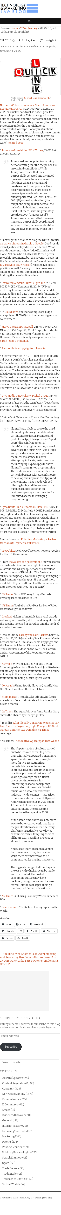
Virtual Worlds (11, 1184)
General (7, 1120)
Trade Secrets (10, 1168)
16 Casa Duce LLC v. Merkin (15, 264)
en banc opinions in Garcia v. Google (22, 243)
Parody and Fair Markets (33, 634)
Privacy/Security (12, 1147)
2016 (23, 28)
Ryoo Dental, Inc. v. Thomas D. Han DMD (25, 507)
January (32, 28)
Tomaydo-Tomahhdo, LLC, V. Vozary (22, 150)
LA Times (7, 711)
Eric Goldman (31, 46)
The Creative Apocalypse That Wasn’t (36, 740)
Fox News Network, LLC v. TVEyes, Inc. (23, 283)
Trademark (9, 1173)
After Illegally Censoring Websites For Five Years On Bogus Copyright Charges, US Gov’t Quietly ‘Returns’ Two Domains (29, 726)
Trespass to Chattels (14, 1178)
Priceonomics (10, 907)
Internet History (12, 1125)
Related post (15, 142)
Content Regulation (14, 1083)
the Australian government (25, 561)
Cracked (7, 616)
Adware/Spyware (12, 1077)
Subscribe (10, 1046)
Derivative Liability (10, 51)
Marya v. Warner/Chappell (17, 326)
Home (14, 28)
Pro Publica (8, 550)
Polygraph (8, 685)
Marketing (8, 1136)
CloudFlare (11, 311)
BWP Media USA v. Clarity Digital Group (25, 395)
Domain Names (11, 1099)
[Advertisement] (24, 991)
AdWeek (7, 663)
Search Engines (11, 1157)
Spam (5, 1163)
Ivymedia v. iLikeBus (27, 543)
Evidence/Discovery (14, 1115)
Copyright (50, 46)
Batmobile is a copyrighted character (24, 348)
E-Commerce (10, 1104)
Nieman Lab (9, 696)
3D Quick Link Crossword (36, 98)
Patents (7, 1141)
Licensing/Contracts (14, 1131)
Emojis (6, 1109)
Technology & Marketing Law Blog (35, 1197)
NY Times (7, 594)
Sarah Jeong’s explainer (14, 340)
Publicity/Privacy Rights (16, 1152)
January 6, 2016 (9, 46)
